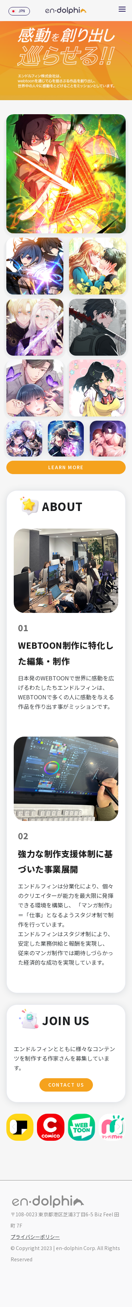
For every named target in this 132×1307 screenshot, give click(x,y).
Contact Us (66, 1084)
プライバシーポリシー (35, 1236)
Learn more (66, 467)
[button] (118, 1127)
